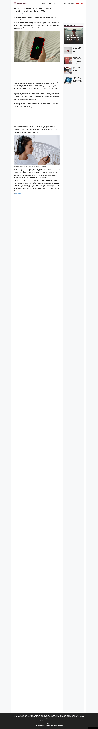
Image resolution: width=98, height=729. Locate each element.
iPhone (64, 3)
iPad (54, 3)
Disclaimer (57, 727)
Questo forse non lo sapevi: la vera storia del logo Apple (77, 49)
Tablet (59, 3)
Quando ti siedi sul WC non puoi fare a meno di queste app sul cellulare (73, 37)
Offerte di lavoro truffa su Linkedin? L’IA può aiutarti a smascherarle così (77, 79)
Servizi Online (79, 3)
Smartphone (71, 3)
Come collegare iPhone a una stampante (76, 69)
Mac (50, 3)
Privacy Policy (52, 727)
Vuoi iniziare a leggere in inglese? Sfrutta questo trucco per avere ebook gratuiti (77, 60)
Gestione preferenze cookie (92, 727)
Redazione (45, 727)
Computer (44, 3)
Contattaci (58, 720)
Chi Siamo (40, 727)
